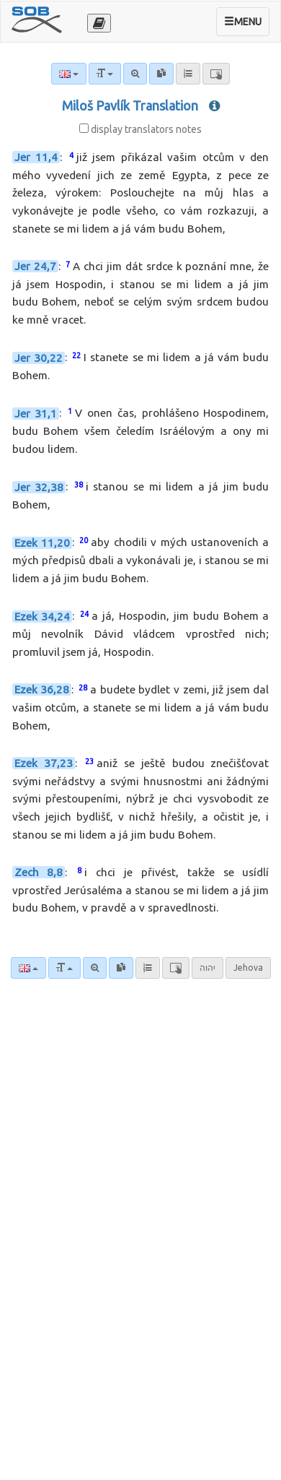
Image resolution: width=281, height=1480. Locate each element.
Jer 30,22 (38, 358)
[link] (121, 968)
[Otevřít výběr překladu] (99, 23)
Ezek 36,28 (42, 689)
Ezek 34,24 (42, 616)
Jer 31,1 (36, 413)
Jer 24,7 (35, 266)
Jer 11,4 (36, 157)
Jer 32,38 (39, 487)
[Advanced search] (95, 968)
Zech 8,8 (38, 872)
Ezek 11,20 (42, 543)
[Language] (28, 968)
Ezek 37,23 (43, 763)
